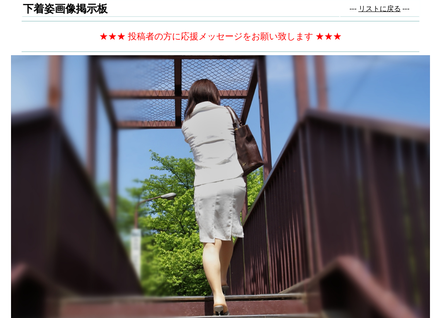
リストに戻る (380, 8)
